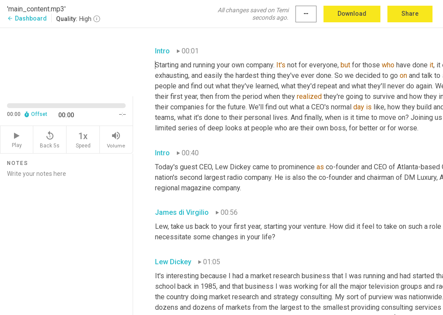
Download (352, 13)
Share (409, 13)
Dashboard (27, 18)
